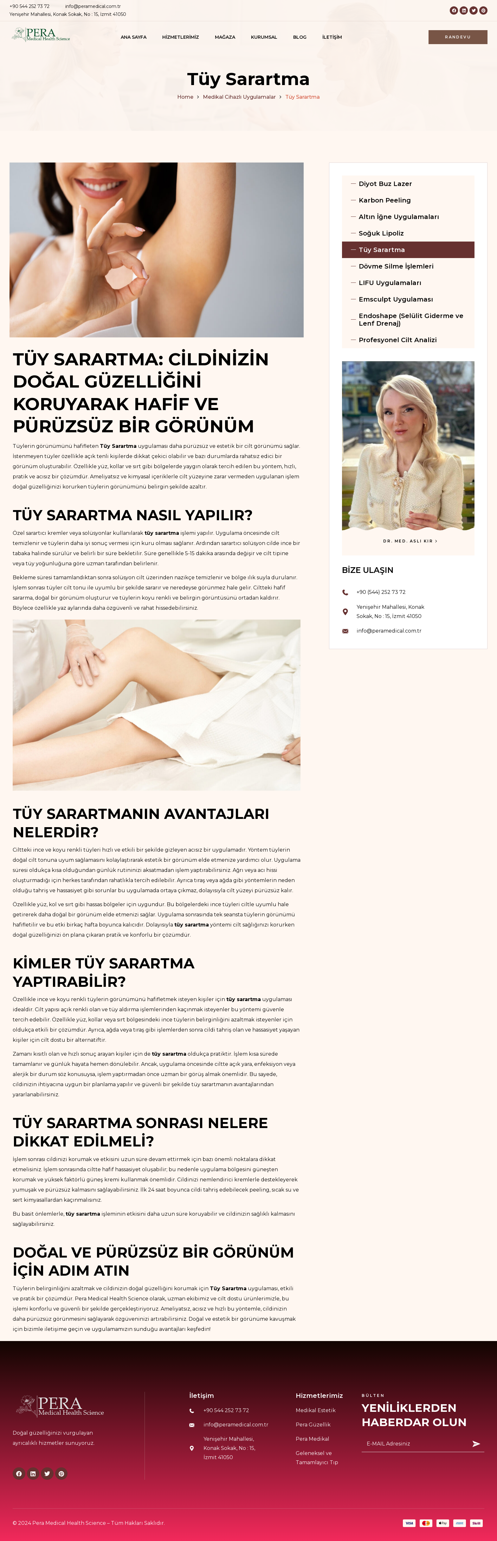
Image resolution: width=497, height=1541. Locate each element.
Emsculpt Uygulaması (396, 299)
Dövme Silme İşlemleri (396, 266)
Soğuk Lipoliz (381, 233)
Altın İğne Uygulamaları (399, 217)
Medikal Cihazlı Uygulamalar (239, 97)
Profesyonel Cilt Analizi (398, 340)
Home (185, 97)
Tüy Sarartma (382, 250)
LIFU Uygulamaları (390, 283)
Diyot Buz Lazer (385, 184)
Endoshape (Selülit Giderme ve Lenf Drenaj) (411, 319)
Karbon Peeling (385, 200)
